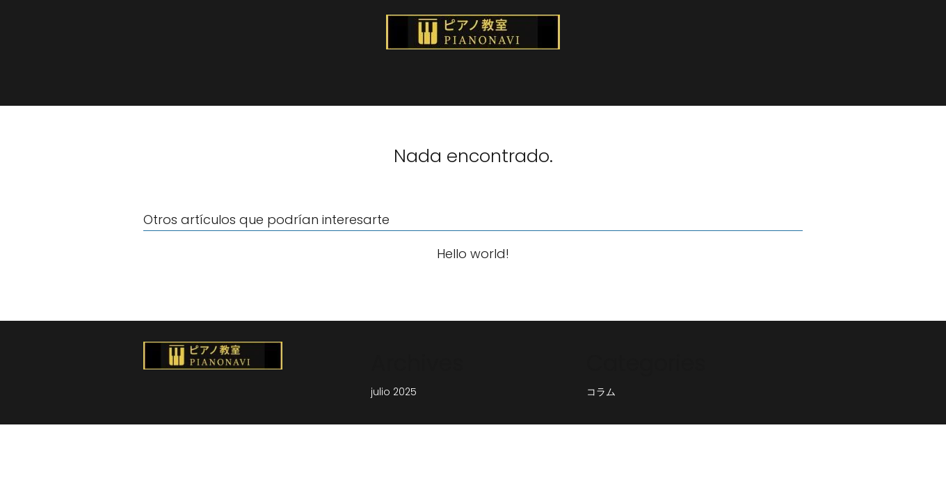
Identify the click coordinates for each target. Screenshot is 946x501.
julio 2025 (394, 392)
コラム (601, 392)
